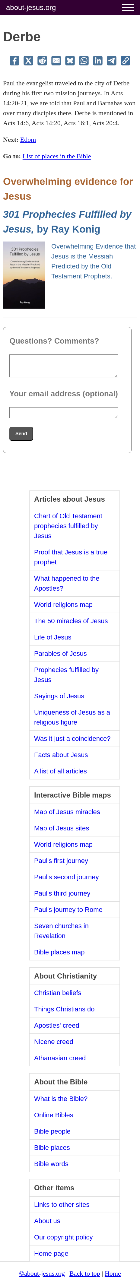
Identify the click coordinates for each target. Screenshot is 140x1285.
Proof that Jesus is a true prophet (70, 557)
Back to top (84, 1273)
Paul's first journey (61, 861)
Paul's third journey (62, 893)
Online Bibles (53, 1115)
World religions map (63, 604)
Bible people (52, 1131)
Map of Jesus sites (61, 828)
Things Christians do (64, 1009)
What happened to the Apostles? (67, 583)
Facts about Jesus (61, 755)
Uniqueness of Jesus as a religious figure (72, 717)
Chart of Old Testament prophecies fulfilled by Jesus (68, 526)
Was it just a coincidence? (72, 738)
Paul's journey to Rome (68, 909)
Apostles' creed (56, 1025)
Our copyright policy (63, 1237)
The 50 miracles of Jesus (71, 621)
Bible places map (59, 952)
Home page (51, 1253)
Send (21, 433)
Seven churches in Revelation (61, 931)
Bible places (52, 1147)
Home (113, 1273)
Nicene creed (53, 1041)
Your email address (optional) (63, 393)
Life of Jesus (53, 637)
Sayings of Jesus (59, 696)
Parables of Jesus (60, 653)
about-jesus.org (31, 7)
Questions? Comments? (54, 341)
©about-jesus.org (42, 1273)
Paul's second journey (66, 877)
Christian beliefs (57, 993)
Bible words (51, 1164)
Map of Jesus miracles (67, 812)
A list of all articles (60, 771)
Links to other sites (61, 1204)
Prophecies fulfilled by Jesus (66, 675)
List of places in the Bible (57, 156)
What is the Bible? (61, 1099)
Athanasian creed (60, 1058)
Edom (28, 139)
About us (47, 1221)
